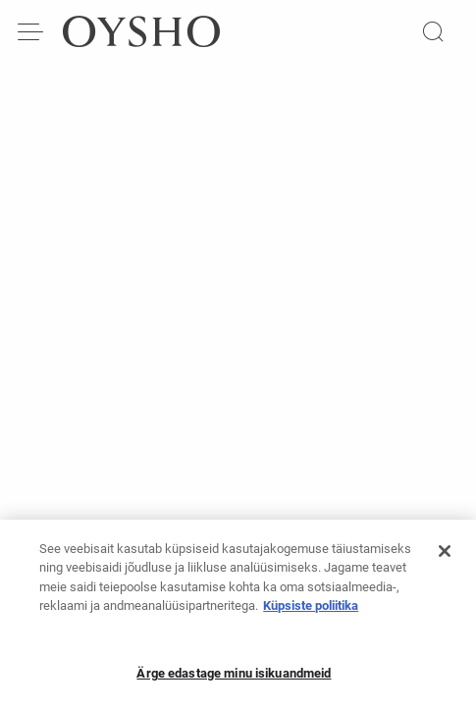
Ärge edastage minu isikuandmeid (233, 679)
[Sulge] (444, 557)
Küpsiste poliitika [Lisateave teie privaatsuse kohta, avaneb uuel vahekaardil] (310, 611)
